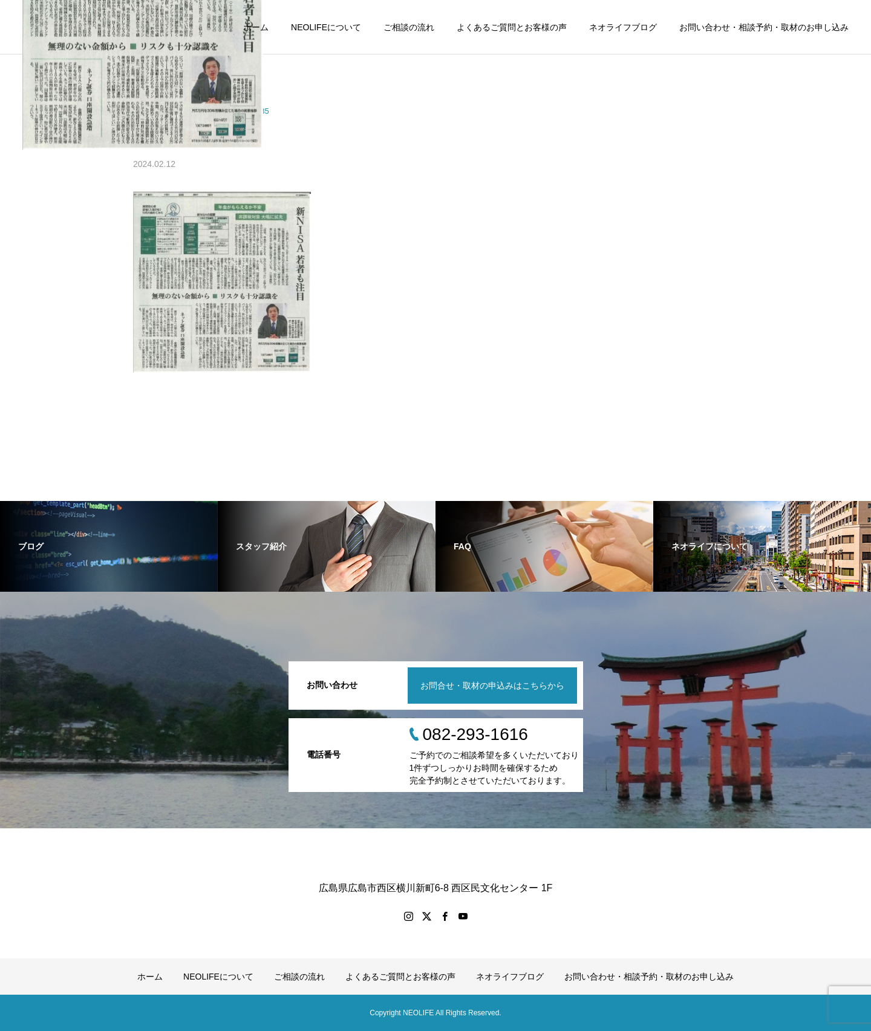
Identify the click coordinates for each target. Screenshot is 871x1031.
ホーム (256, 27)
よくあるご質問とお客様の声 (512, 27)
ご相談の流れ (408, 27)
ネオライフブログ (623, 27)
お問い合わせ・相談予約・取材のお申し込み (764, 27)
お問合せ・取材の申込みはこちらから (492, 685)
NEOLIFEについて (326, 27)
